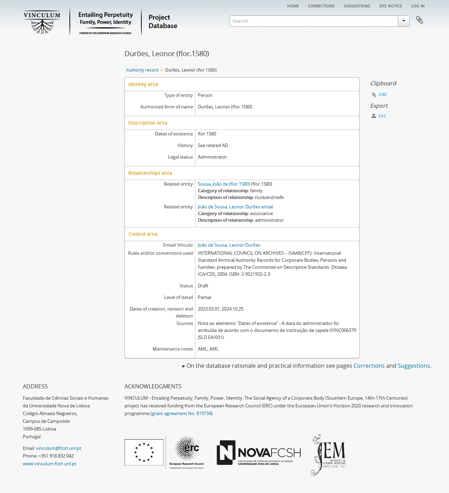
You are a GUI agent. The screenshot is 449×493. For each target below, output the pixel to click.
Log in (418, 5)
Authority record (142, 70)
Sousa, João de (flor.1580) (224, 184)
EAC (379, 116)
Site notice (390, 5)
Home (293, 5)
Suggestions (357, 5)
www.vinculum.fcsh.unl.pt (49, 463)
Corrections (321, 5)
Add (382, 94)
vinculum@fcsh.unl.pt (58, 448)
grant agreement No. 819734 (181, 413)
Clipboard (419, 20)
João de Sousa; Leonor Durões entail (235, 207)
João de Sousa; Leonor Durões (229, 245)
